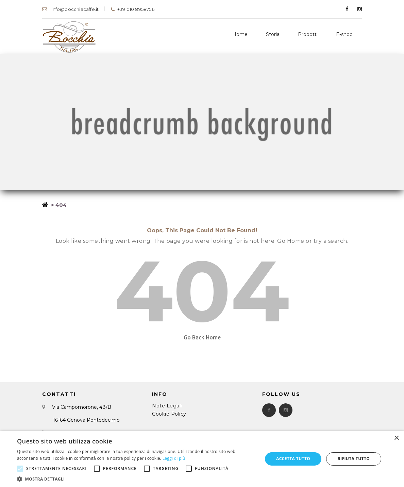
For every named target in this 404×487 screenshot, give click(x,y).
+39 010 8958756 (132, 9)
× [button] (396, 438)
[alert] (202, 459)
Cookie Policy (169, 414)
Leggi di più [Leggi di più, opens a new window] (174, 458)
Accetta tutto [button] (293, 458)
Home (240, 34)
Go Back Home (202, 337)
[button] (136, 478)
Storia (273, 34)
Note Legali (167, 406)
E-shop (344, 34)
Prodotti (308, 34)
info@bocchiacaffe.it (70, 9)
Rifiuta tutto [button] (354, 458)
